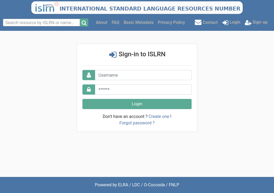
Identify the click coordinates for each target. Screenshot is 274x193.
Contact (206, 22)
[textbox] (42, 23)
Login (231, 22)
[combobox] (42, 22)
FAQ (115, 22)
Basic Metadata (139, 22)
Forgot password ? (137, 122)
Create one (159, 116)
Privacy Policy (171, 22)
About (101, 22)
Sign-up (256, 22)
